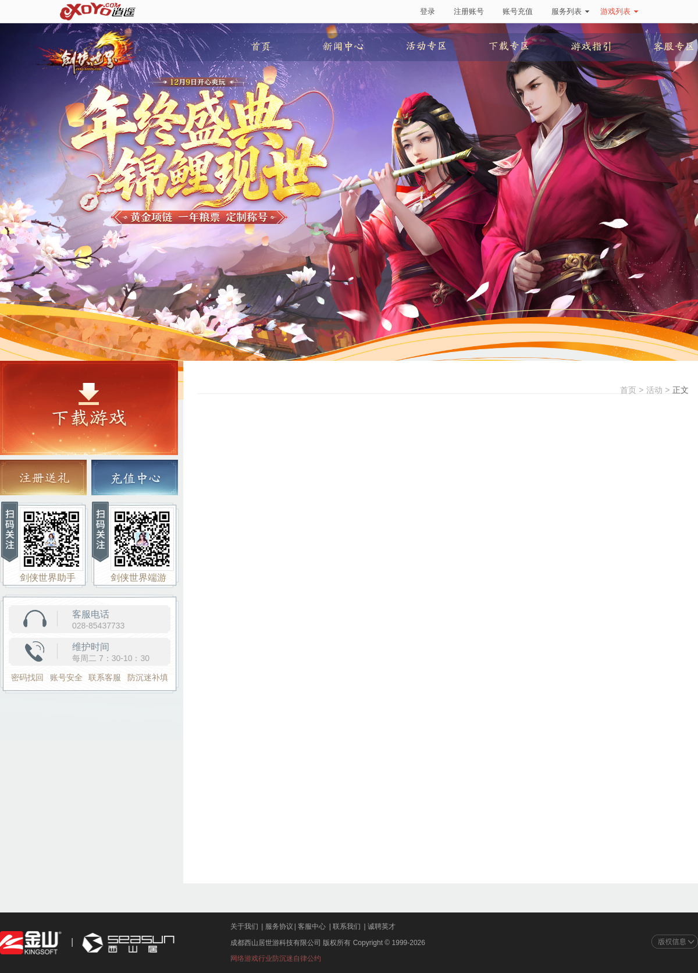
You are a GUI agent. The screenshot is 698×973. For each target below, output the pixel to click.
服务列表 (570, 11)
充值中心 (134, 478)
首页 (628, 390)
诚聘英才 (382, 926)
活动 (654, 390)
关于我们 (244, 926)
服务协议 (279, 926)
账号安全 (66, 677)
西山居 (126, 943)
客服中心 (312, 926)
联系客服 (104, 677)
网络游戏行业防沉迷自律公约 (275, 958)
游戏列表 (619, 11)
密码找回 (27, 677)
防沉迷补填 (147, 677)
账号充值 (518, 11)
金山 (31, 943)
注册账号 (469, 11)
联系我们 (347, 926)
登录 (427, 11)
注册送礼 (43, 478)
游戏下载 (89, 408)
